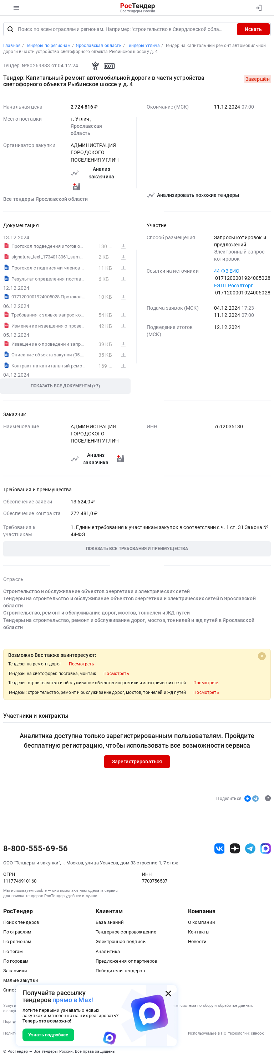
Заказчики (15, 970)
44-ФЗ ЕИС (226, 271)
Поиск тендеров (21, 922)
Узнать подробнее (48, 1034)
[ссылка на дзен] (235, 849)
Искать (253, 29)
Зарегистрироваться (137, 762)
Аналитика (108, 951)
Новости (197, 942)
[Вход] (258, 8)
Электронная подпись (121, 942)
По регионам (17, 942)
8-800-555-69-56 (35, 848)
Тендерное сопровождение (126, 932)
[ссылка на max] (265, 849)
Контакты (198, 932)
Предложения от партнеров (126, 961)
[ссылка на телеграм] (250, 849)
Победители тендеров (120, 970)
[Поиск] (10, 29)
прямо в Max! (72, 1000)
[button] (137, 549)
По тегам (13, 951)
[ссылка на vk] (219, 849)
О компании (201, 922)
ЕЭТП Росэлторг (233, 285)
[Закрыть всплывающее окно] (168, 993)
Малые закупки (20, 980)
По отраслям (17, 932)
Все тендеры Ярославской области (45, 199)
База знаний (110, 922)
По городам (16, 961)
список (257, 1033)
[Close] (262, 656)
